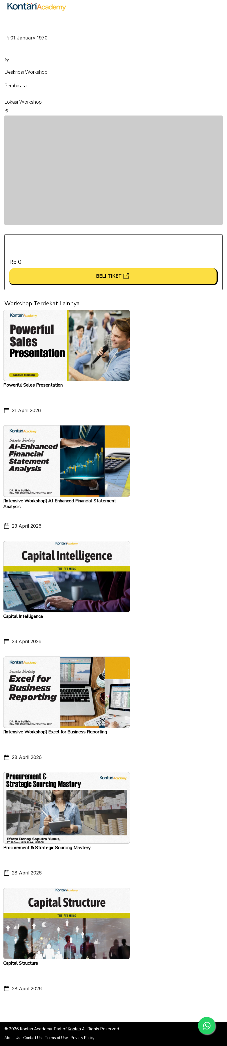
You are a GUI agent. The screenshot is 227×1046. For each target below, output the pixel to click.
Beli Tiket (113, 276)
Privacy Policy (83, 1037)
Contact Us (32, 1037)
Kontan (74, 1028)
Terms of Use (56, 1037)
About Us (12, 1037)
